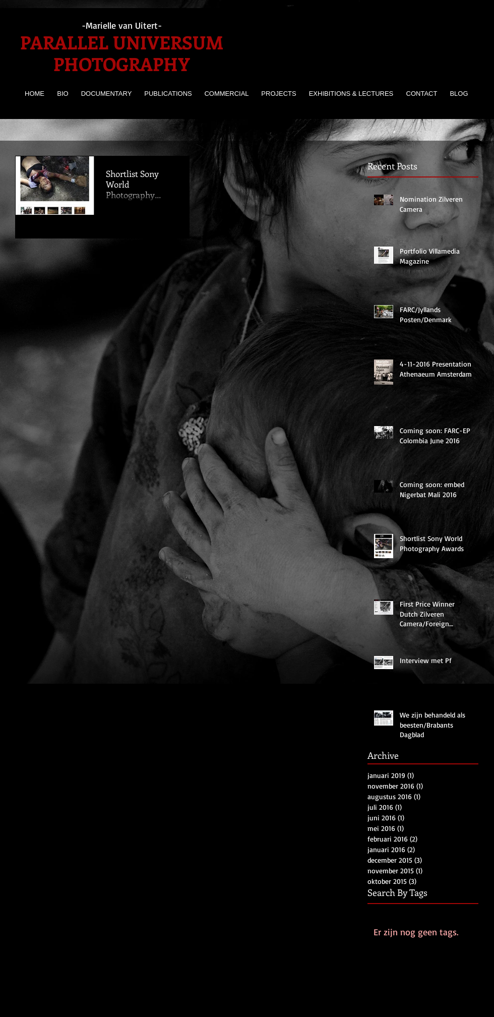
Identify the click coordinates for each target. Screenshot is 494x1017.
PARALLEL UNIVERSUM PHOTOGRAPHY (121, 53)
